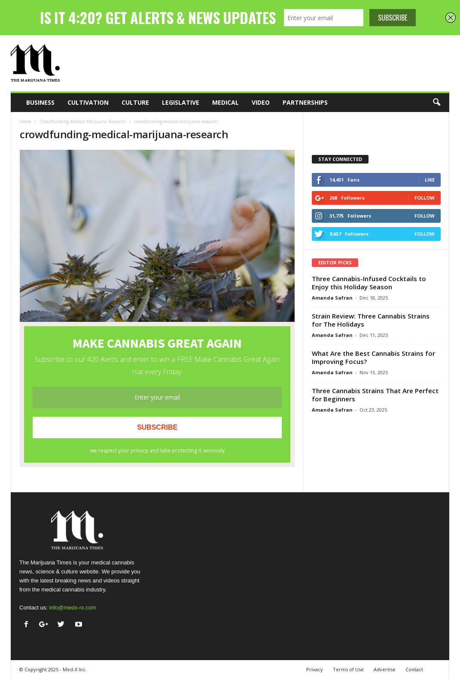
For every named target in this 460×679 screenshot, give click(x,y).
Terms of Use (348, 669)
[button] (436, 102)
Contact (414, 669)
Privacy (314, 669)
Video (261, 102)
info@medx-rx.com (72, 607)
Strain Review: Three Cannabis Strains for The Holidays (371, 320)
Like (430, 179)
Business (40, 102)
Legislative (180, 102)
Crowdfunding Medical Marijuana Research (83, 121)
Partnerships (305, 102)
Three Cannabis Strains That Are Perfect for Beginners (375, 394)
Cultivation (88, 102)
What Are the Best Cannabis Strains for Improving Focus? (373, 357)
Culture (135, 102)
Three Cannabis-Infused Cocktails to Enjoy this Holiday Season (369, 282)
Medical (225, 102)
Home (25, 121)
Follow (424, 197)
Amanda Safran (332, 297)
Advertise (385, 669)
